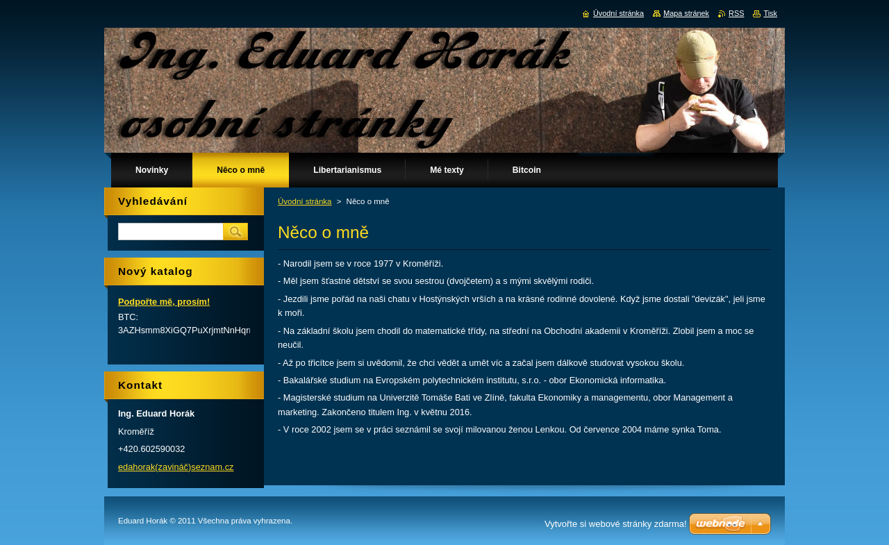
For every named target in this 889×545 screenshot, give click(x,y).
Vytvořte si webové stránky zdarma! (616, 524)
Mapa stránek (686, 13)
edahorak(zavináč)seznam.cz (175, 467)
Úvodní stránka (304, 201)
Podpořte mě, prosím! (164, 301)
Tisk (770, 13)
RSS (736, 13)
